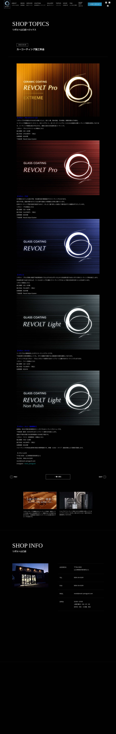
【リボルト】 (21, 275)
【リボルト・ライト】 (23, 351)
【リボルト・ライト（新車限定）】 (27, 427)
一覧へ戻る (58, 477)
